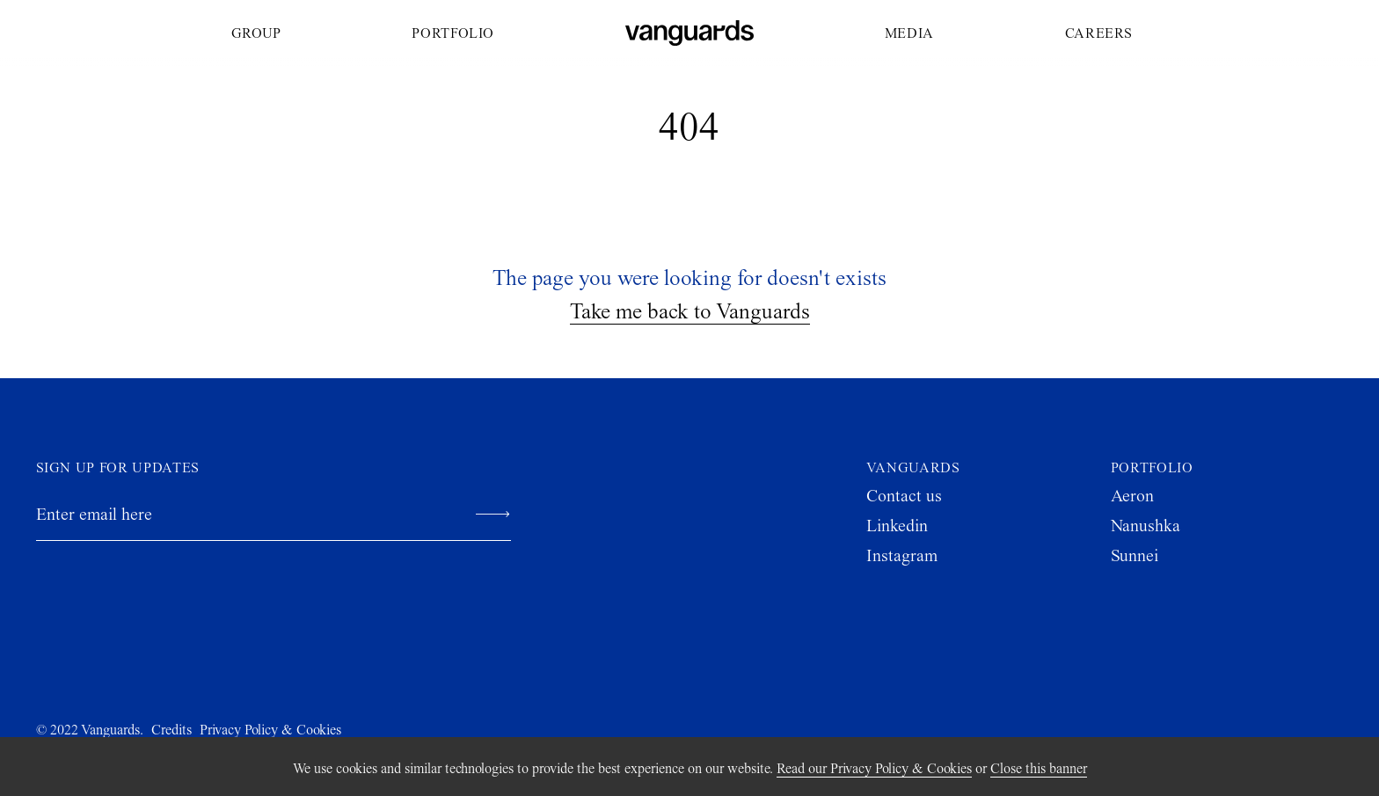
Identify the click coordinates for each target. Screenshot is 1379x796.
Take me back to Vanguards (690, 311)
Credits (171, 729)
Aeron (1132, 496)
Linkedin (897, 525)
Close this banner (1038, 768)
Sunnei (1134, 555)
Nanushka (1145, 525)
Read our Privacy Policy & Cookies (874, 768)
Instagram (902, 555)
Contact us (904, 496)
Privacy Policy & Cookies (270, 729)
